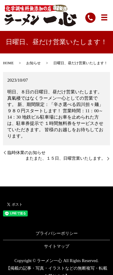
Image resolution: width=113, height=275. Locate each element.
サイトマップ (56, 246)
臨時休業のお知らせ (27, 152)
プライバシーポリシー (57, 233)
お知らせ (33, 63)
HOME (8, 63)
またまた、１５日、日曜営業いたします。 (65, 158)
